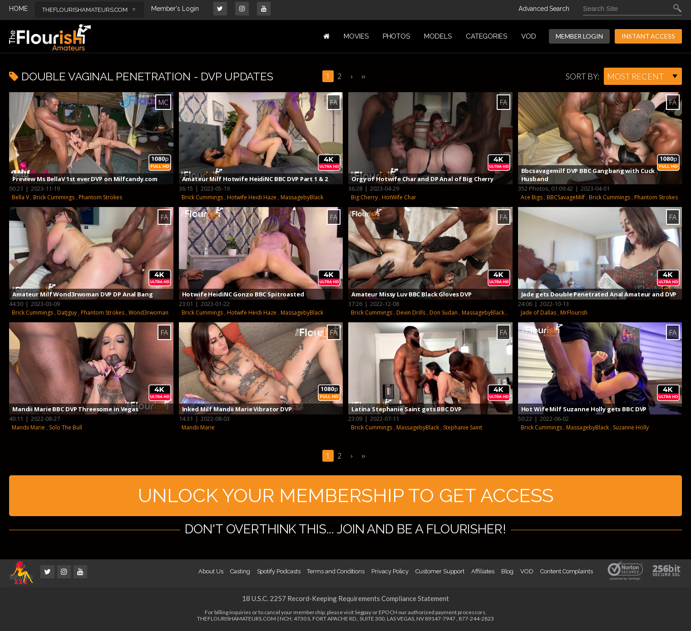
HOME (18, 8)
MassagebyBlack (302, 197)
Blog (507, 571)
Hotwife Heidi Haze (251, 197)
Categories (486, 36)
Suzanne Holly (631, 427)
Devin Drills (410, 312)
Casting (240, 571)
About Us (210, 571)
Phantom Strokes (100, 197)
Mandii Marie (28, 427)
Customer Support (439, 571)
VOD (528, 36)
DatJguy (67, 312)
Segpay (363, 612)
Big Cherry (364, 197)
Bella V (20, 197)
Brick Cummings (53, 197)
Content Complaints (566, 571)
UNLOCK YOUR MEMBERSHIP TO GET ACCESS (345, 495)
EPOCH (388, 612)
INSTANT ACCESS (648, 36)
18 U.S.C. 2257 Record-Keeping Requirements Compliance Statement (345, 598)
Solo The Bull (65, 427)
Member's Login (175, 8)
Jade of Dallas (538, 312)
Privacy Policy (390, 571)
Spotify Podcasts (279, 571)
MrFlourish (573, 312)
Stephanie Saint (462, 427)
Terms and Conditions (336, 571)
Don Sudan (443, 312)
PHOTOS (396, 36)
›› (363, 76)
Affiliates (482, 571)
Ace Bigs (532, 197)
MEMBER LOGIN (579, 36)
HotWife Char (399, 197)
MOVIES (356, 36)
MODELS (438, 36)
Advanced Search (543, 8)
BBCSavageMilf (566, 197)
